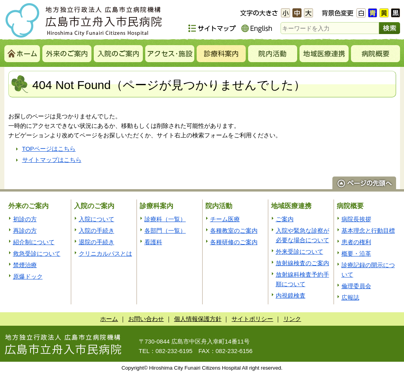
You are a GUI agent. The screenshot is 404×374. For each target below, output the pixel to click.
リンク (292, 318)
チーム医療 (225, 219)
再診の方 (25, 230)
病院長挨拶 (356, 219)
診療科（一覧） (165, 219)
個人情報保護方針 (198, 318)
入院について (96, 219)
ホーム (109, 318)
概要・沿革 (356, 253)
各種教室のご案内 (234, 230)
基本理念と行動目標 (368, 230)
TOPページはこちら (49, 148)
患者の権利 (356, 242)
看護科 (153, 242)
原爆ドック (28, 276)
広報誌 (350, 297)
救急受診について (37, 253)
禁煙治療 (25, 265)
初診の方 (25, 219)
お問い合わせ (146, 318)
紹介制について (34, 242)
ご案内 (285, 219)
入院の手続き (96, 230)
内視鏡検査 (290, 295)
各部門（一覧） (165, 230)
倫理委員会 (356, 286)
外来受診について (299, 251)
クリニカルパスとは (105, 253)
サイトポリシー (252, 318)
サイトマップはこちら (52, 159)
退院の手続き (96, 242)
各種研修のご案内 (234, 242)
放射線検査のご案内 (302, 263)
